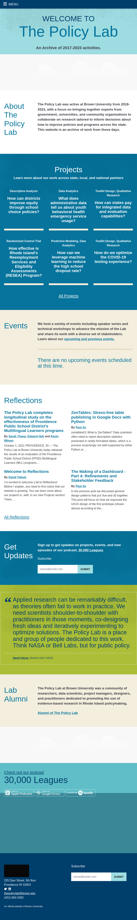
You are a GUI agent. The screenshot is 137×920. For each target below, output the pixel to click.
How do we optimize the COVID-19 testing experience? (113, 257)
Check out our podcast (24, 772)
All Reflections (16, 517)
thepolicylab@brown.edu (19, 893)
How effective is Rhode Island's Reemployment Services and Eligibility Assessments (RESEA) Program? (24, 261)
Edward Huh (35, 436)
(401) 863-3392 (14, 897)
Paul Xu (81, 427)
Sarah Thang (17, 436)
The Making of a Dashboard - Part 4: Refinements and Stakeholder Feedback (98, 476)
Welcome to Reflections (26, 471)
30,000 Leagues (90, 550)
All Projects (68, 296)
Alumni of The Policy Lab (58, 713)
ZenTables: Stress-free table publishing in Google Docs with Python (101, 417)
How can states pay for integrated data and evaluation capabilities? (113, 209)
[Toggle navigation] (11, 4)
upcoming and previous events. (89, 339)
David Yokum (17, 477)
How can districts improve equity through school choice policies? (23, 205)
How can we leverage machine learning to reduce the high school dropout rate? (68, 261)
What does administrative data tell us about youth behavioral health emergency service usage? (68, 209)
